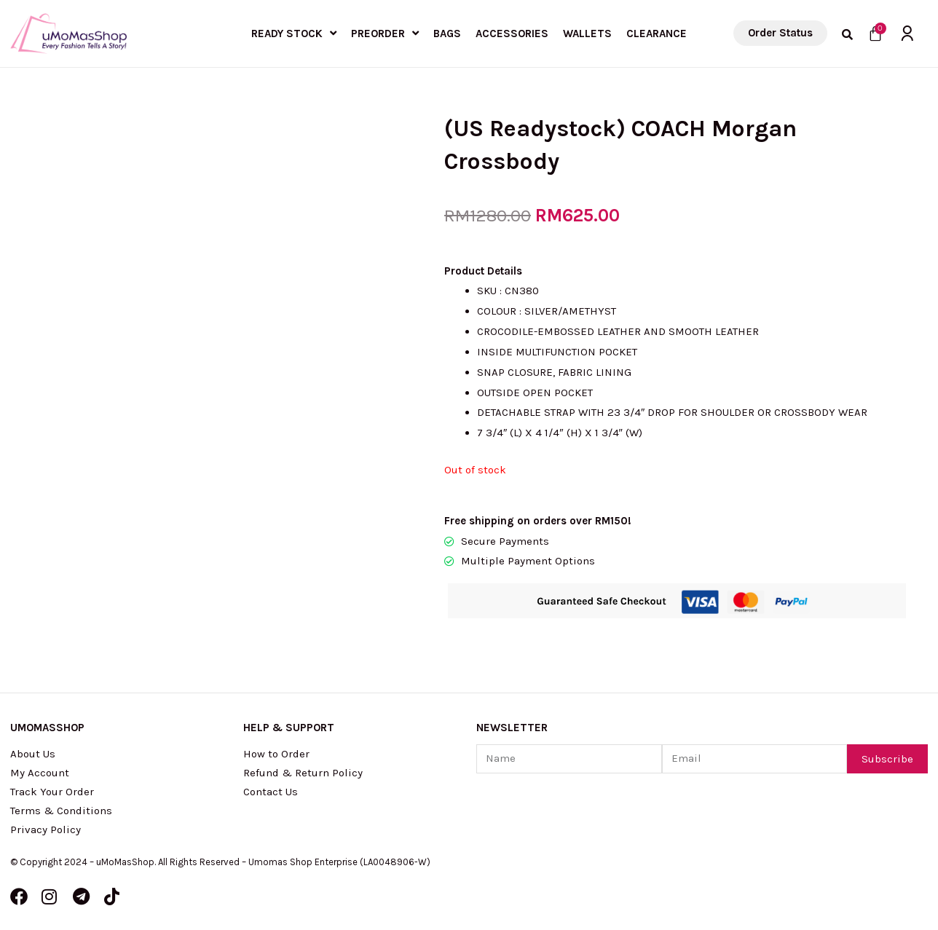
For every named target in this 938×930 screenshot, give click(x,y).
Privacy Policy (45, 829)
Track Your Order (52, 791)
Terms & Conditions (61, 810)
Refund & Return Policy (303, 772)
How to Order (276, 753)
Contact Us (270, 791)
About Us (32, 753)
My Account (39, 772)
